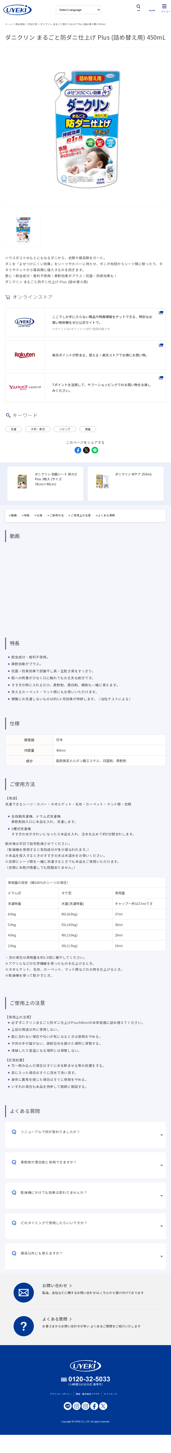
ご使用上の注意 (81, 511)
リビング (65, 424)
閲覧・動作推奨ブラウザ (88, 1389)
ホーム (8, 19)
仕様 (40, 511)
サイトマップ (110, 1389)
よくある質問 (106, 511)
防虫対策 (32, 19)
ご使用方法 (57, 511)
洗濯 (13, 424)
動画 (14, 511)
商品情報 (20, 19)
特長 (27, 511)
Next (163, 480)
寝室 (88, 424)
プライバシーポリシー (61, 1389)
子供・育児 (38, 424)
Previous (8, 480)
